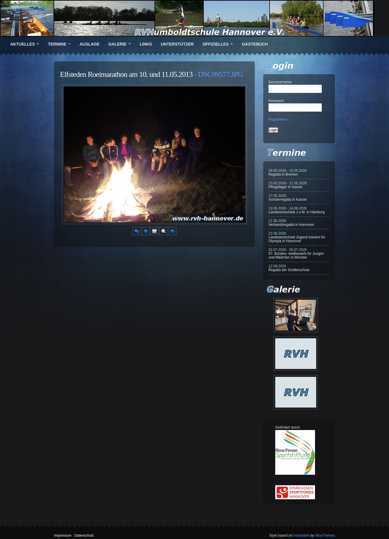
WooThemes (325, 535)
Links (146, 44)
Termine (57, 44)
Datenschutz (84, 535)
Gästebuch (255, 44)
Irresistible (301, 535)
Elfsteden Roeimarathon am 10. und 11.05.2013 (126, 74)
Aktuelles (22, 44)
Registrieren (278, 119)
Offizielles (215, 44)
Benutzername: (280, 82)
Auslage (89, 44)
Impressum (62, 535)
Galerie (117, 44)
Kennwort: (276, 101)
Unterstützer (177, 44)
